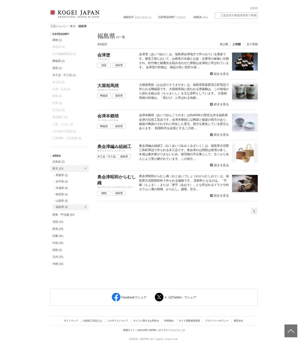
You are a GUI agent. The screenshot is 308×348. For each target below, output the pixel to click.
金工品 (58, 82)
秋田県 (62, 194)
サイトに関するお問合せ (146, 320)
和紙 (57, 96)
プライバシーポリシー (217, 320)
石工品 (58, 110)
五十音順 (252, 44)
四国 (57, 250)
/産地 (200, 17)
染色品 (58, 46)
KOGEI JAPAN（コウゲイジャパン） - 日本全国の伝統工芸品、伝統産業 (74, 16)
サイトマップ (71, 320)
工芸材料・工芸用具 (66, 138)
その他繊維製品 (64, 53)
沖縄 (57, 263)
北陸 (57, 221)
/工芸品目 (171, 17)
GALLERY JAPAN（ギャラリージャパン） (161, 330)
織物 (57, 39)
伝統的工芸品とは (92, 320)
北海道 (58, 161)
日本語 (254, 8)
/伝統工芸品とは (137, 17)
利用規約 (169, 320)
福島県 (62, 207)
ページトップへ (290, 328)
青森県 (62, 175)
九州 (57, 256)
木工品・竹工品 (64, 75)
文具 (57, 103)
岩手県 (62, 181)
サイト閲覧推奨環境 (189, 320)
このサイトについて (117, 320)
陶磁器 (58, 60)
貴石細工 (59, 117)
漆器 (57, 68)
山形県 (62, 200)
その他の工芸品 (64, 131)
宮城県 (62, 188)
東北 (73, 26)
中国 (57, 242)
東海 (57, 228)
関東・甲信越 (63, 214)
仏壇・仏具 (61, 89)
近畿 (57, 235)
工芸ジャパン (58, 26)
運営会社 (238, 320)
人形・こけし (62, 124)
